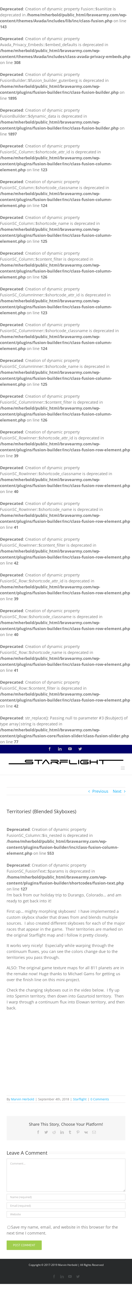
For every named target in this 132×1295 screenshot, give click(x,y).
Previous (100, 791)
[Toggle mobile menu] (123, 768)
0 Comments (100, 1099)
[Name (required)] (66, 1197)
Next (117, 791)
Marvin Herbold (22, 1099)
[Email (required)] (66, 1206)
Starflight (80, 1099)
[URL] (66, 1214)
